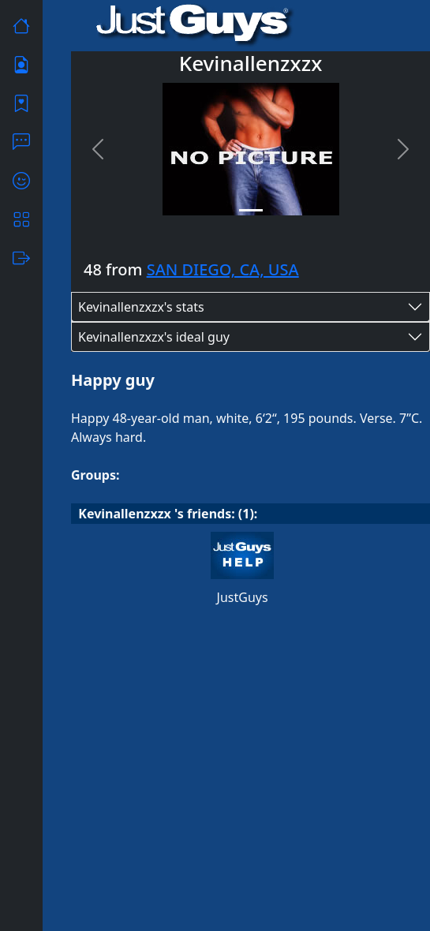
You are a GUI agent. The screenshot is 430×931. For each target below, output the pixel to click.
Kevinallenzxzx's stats (141, 307)
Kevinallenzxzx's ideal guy (154, 337)
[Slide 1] (251, 210)
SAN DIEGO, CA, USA (223, 269)
